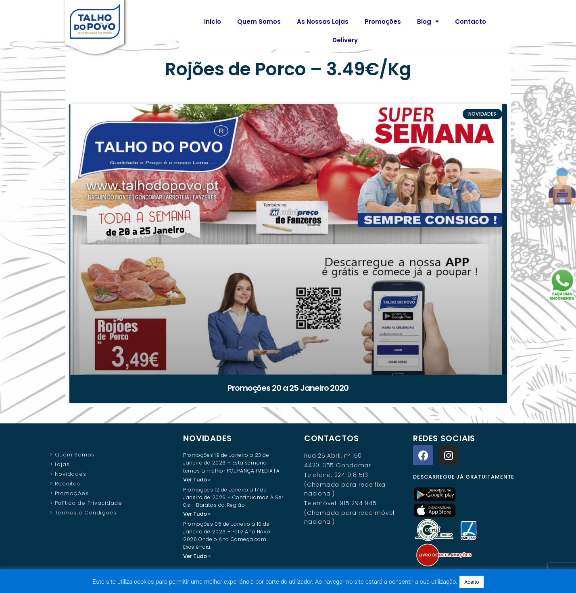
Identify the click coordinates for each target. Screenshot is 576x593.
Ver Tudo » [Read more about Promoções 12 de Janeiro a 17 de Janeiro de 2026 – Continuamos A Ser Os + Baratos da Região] (197, 514)
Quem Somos (259, 21)
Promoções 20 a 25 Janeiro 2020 (288, 388)
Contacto (470, 21)
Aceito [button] (471, 582)
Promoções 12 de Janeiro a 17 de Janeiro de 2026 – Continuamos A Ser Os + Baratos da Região (233, 498)
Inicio (212, 21)
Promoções (383, 21)
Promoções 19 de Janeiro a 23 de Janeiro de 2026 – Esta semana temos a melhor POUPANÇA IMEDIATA (231, 463)
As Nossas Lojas (323, 21)
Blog (428, 22)
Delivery (345, 40)
